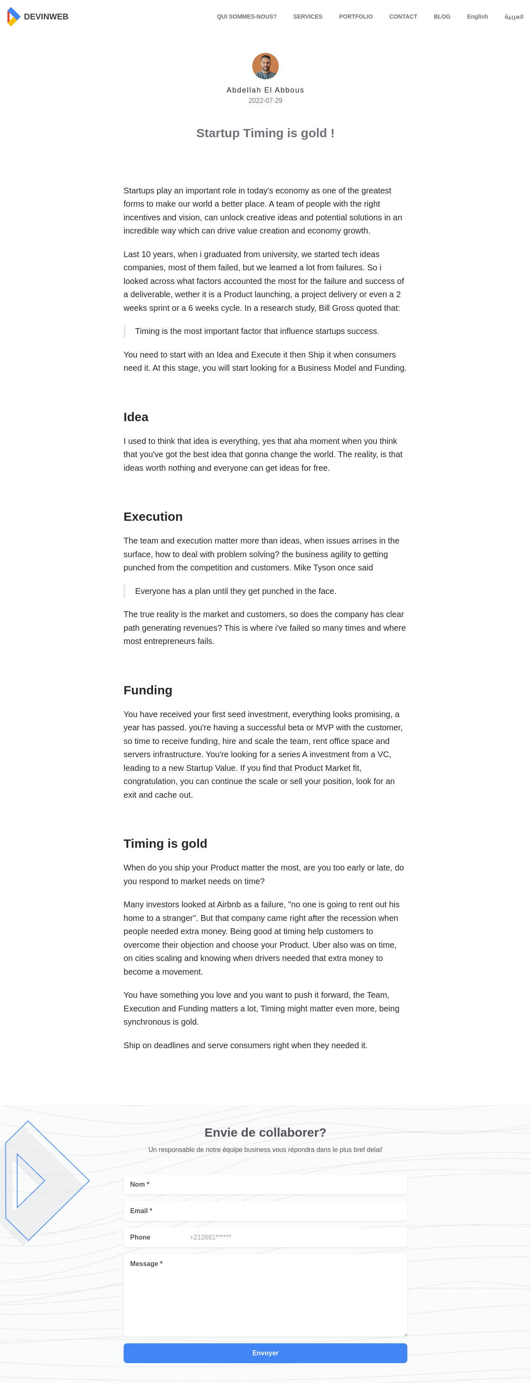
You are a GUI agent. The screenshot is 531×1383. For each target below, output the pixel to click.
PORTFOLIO (356, 16)
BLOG (442, 16)
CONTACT (403, 16)
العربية (514, 16)
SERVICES (308, 16)
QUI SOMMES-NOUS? (247, 16)
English (477, 16)
